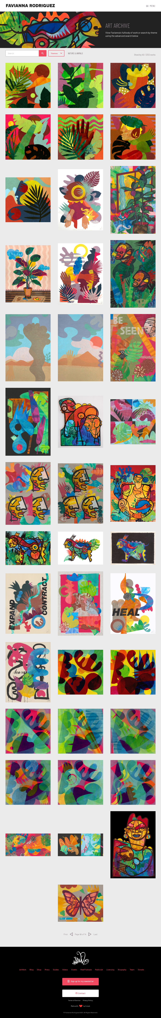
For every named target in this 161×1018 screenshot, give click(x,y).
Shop (39, 969)
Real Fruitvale (86, 969)
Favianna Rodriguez (30, 5)
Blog (31, 969)
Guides (56, 969)
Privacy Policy (88, 1000)
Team (132, 969)
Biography (122, 969)
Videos (65, 969)
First (66, 934)
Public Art (99, 969)
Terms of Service (74, 1000)
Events (74, 969)
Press (47, 969)
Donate (141, 969)
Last (95, 934)
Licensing (110, 969)
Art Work (22, 969)
